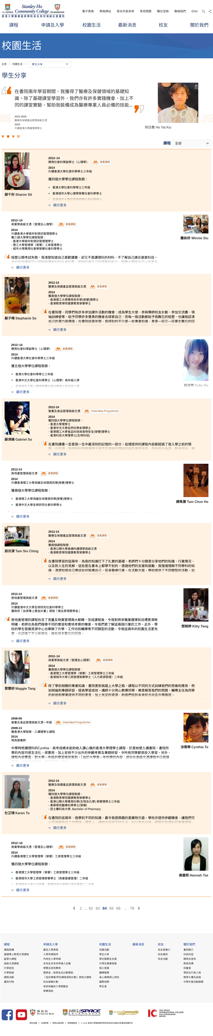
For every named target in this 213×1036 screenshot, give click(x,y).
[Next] (139, 908)
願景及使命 (189, 958)
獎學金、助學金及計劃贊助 (58, 972)
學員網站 (105, 11)
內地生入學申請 (51, 958)
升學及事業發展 (107, 963)
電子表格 (88, 11)
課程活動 (9, 977)
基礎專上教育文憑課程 (16, 954)
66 (118, 908)
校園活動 (104, 949)
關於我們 (199, 25)
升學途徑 (9, 968)
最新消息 (127, 25)
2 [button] (8, 136)
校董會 (187, 968)
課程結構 (9, 949)
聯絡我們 (180, 11)
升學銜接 (9, 972)
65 (111, 908)
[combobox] (191, 143)
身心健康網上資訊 (109, 977)
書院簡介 (188, 949)
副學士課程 (10, 958)
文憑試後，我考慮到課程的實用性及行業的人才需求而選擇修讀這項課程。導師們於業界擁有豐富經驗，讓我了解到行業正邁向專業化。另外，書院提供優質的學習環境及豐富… (74, 98)
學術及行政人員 (192, 972)
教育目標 (188, 963)
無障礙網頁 (82, 1023)
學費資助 (48, 991)
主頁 (4, 64)
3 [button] (13, 136)
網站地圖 (35, 1023)
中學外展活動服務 (193, 981)
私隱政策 (48, 1023)
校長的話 (188, 954)
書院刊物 (9, 981)
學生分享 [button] (50, 64)
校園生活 (91, 25)
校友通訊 (163, 954)
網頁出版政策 (64, 1023)
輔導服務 (104, 972)
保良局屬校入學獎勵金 (55, 986)
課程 (13, 25)
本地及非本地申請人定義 (56, 963)
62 (91, 908)
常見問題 (145, 11)
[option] (106, 106)
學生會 (102, 986)
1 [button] (3, 136)
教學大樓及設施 (192, 977)
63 (98, 908)
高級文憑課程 (11, 963)
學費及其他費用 (51, 968)
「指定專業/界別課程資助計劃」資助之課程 (67, 977)
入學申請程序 (50, 954)
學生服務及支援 (107, 958)
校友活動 (163, 958)
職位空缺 (163, 11)
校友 (163, 25)
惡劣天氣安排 (125, 11)
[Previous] (74, 908)
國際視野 (104, 981)
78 (132, 908)
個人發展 (104, 968)
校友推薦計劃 (50, 981)
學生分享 (104, 954)
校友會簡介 (164, 949)
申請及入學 (52, 25)
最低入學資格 (50, 949)
